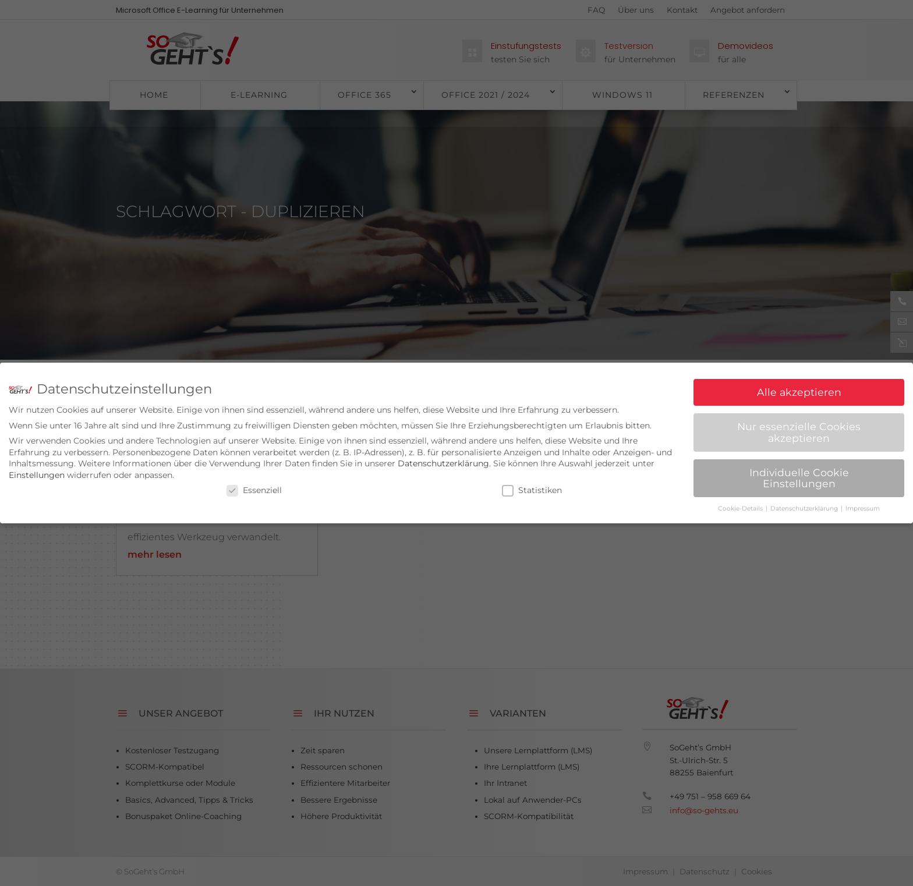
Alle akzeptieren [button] (799, 387)
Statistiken (532, 485)
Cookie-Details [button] (741, 504)
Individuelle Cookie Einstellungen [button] (799, 473)
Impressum (862, 504)
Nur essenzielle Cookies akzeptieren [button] (799, 428)
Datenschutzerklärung (443, 458)
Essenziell (254, 485)
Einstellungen (37, 470)
